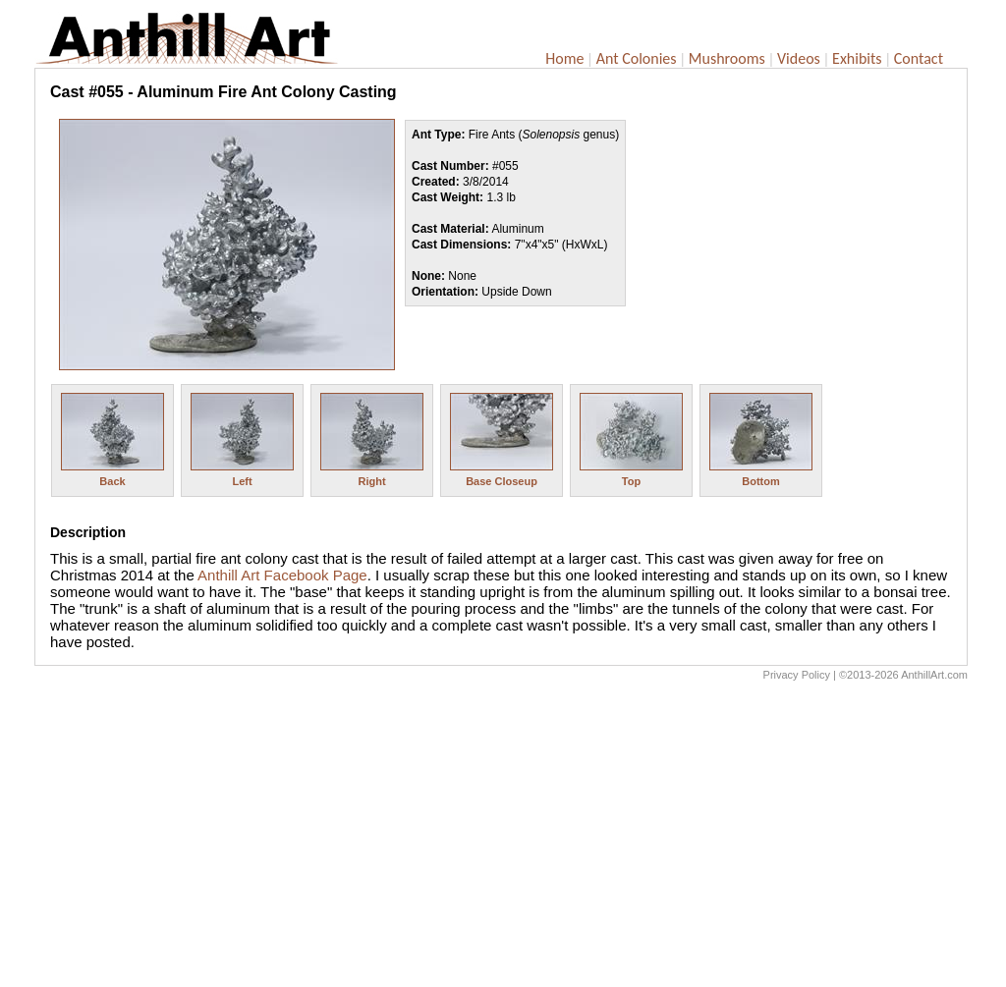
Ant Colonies (636, 58)
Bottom (761, 481)
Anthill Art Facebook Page (282, 575)
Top (631, 481)
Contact (918, 58)
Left (242, 481)
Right (371, 481)
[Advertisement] (501, 838)
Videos (798, 58)
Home (564, 58)
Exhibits (857, 58)
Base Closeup (501, 481)
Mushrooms (727, 58)
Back (112, 481)
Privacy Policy (796, 675)
